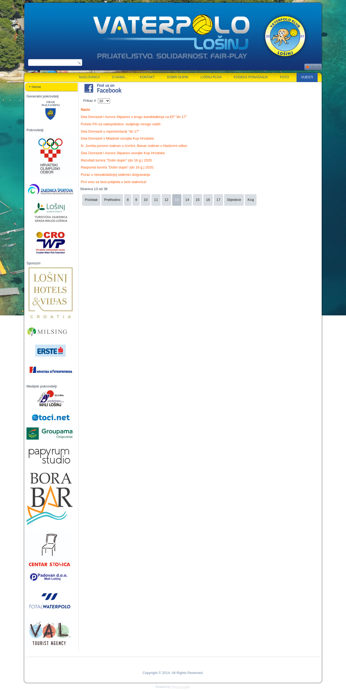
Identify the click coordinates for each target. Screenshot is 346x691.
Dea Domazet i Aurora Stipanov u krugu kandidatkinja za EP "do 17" (134, 117)
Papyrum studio (180, 686)
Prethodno (112, 200)
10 (145, 200)
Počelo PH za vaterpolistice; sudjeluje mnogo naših (121, 124)
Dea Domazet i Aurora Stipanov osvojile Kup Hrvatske (123, 153)
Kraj (251, 200)
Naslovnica (89, 77)
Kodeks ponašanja (251, 77)
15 (197, 200)
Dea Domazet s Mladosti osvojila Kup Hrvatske (117, 138)
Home (36, 87)
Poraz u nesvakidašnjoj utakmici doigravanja (115, 175)
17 (218, 200)
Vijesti (307, 77)
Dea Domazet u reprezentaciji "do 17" (110, 131)
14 (187, 200)
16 (208, 200)
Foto (284, 77)
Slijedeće (234, 200)
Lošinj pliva (210, 77)
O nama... (120, 77)
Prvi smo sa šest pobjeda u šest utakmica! (114, 182)
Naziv (85, 109)
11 (156, 200)
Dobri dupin (177, 77)
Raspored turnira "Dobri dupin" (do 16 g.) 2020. (117, 167)
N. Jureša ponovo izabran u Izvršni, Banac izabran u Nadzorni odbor (134, 146)
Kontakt (147, 77)
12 (166, 200)
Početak (91, 200)
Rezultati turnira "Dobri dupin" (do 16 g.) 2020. (117, 160)
